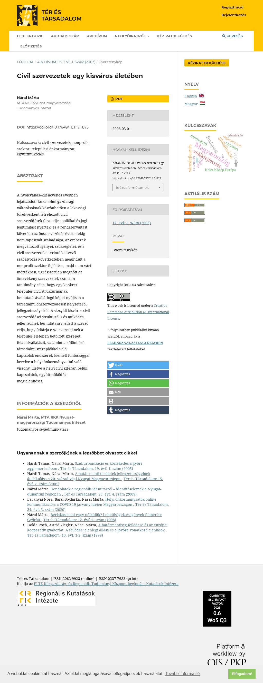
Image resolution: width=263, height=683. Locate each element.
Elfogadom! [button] (242, 674)
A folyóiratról (131, 36)
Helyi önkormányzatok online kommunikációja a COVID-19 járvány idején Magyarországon (91, 502)
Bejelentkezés (233, 15)
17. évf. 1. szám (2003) (77, 62)
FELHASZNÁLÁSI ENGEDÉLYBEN (135, 342)
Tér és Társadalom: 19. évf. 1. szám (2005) (96, 468)
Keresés (232, 36)
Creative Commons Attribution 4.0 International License (138, 312)
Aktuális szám (65, 36)
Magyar (194, 103)
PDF (118, 99)
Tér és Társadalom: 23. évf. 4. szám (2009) (100, 494)
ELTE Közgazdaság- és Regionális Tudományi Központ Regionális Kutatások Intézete (106, 583)
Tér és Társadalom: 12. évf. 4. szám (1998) (79, 519)
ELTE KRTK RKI (30, 36)
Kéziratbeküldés (174, 36)
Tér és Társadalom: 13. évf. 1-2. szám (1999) (65, 535)
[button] (138, 365)
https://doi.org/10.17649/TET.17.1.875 (57, 127)
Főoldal (25, 62)
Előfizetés (31, 46)
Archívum (97, 36)
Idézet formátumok (132, 187)
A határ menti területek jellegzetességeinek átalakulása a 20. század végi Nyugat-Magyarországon (88, 476)
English (194, 96)
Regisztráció (232, 7)
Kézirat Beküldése (207, 63)
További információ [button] (182, 673)
